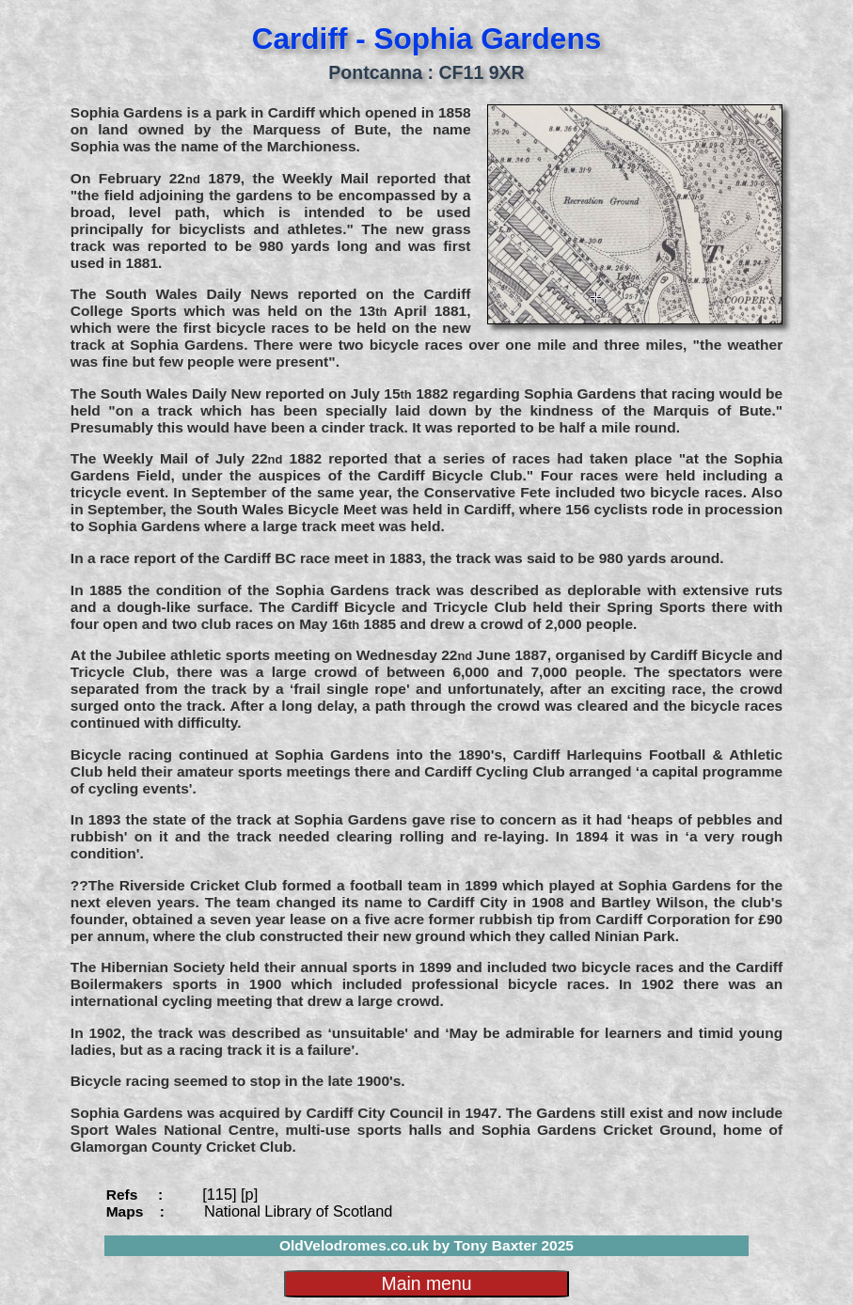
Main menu (426, 1283)
